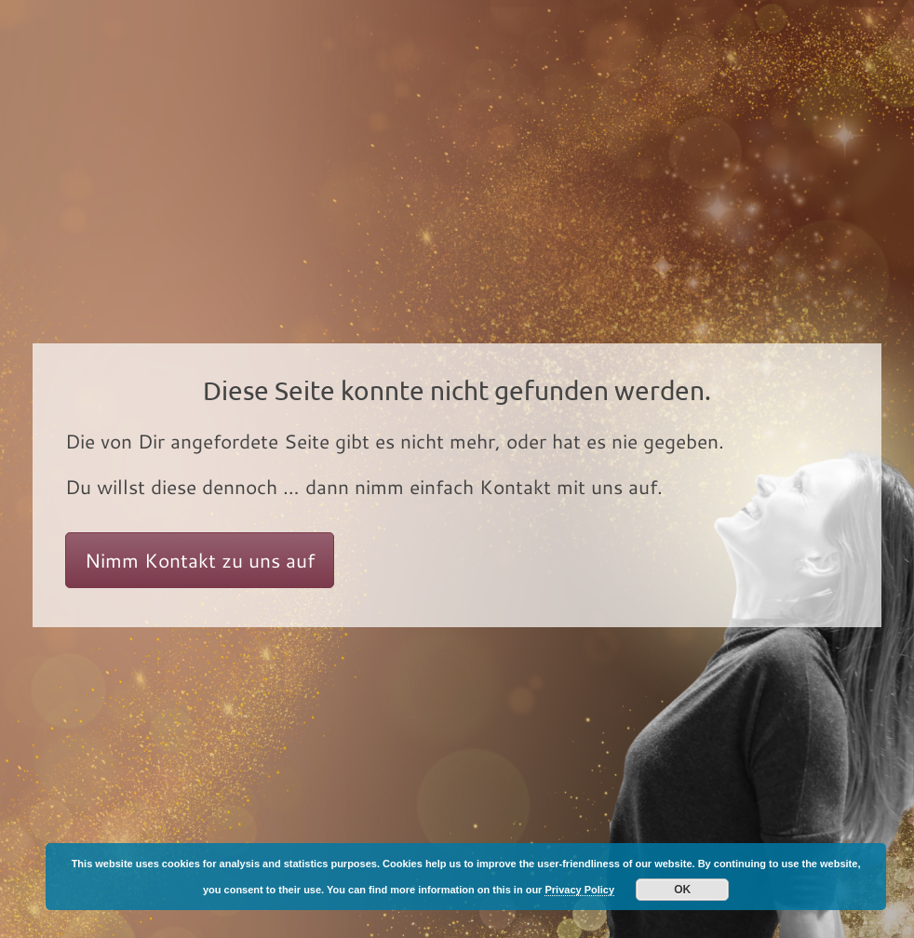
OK (682, 889)
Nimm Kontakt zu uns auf (200, 560)
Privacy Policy (579, 889)
